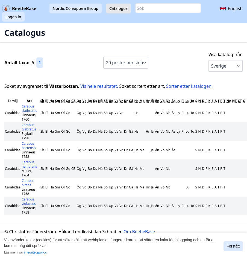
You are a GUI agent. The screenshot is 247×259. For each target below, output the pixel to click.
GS (73, 100)
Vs (116, 100)
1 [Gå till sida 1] (40, 63)
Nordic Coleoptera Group (75, 8)
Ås (173, 100)
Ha (51, 100)
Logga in (13, 16)
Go (68, 100)
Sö (106, 100)
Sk (42, 100)
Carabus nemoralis (29, 164)
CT (240, 100)
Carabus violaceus (29, 201)
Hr (148, 100)
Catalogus (118, 8)
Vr (121, 100)
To (192, 100)
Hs (136, 100)
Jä (152, 100)
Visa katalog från (225, 54)
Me (142, 100)
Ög (79, 100)
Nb (168, 100)
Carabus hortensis (29, 145)
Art (29, 100)
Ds (95, 100)
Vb (162, 100)
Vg (84, 100)
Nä (100, 100)
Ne (229, 100)
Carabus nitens (28, 182)
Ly (178, 100)
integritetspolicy (35, 252)
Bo (90, 100)
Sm (57, 100)
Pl (182, 100)
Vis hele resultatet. (99, 86)
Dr (126, 100)
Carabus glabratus (29, 127)
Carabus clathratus (29, 108)
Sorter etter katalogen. (189, 86)
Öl (63, 100)
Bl (46, 100)
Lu (188, 100)
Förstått (233, 246)
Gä (131, 100)
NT (234, 100)
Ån (157, 100)
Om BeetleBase (139, 232)
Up (111, 100)
